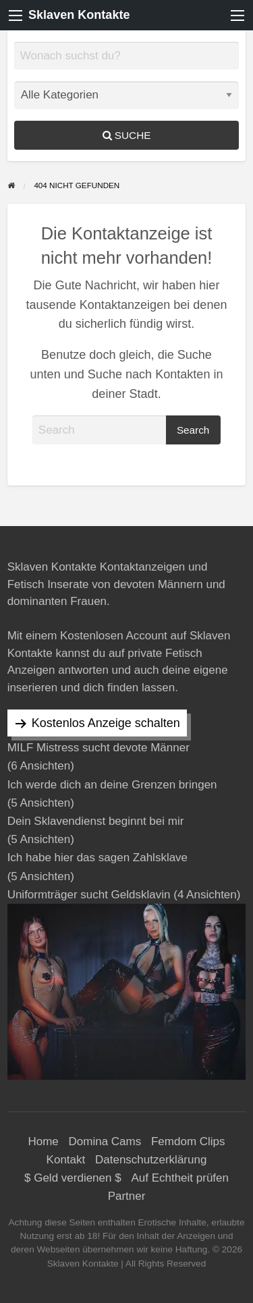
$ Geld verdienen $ (72, 1177)
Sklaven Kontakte (79, 15)
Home (43, 1141)
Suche (127, 135)
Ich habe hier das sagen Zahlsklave (97, 857)
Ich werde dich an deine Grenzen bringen (112, 784)
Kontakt (66, 1159)
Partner (127, 1196)
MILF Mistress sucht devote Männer (98, 747)
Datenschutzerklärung (150, 1159)
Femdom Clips (188, 1141)
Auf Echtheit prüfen (180, 1177)
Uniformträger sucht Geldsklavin (89, 894)
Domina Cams (105, 1141)
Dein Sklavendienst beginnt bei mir (95, 821)
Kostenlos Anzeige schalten (106, 723)
